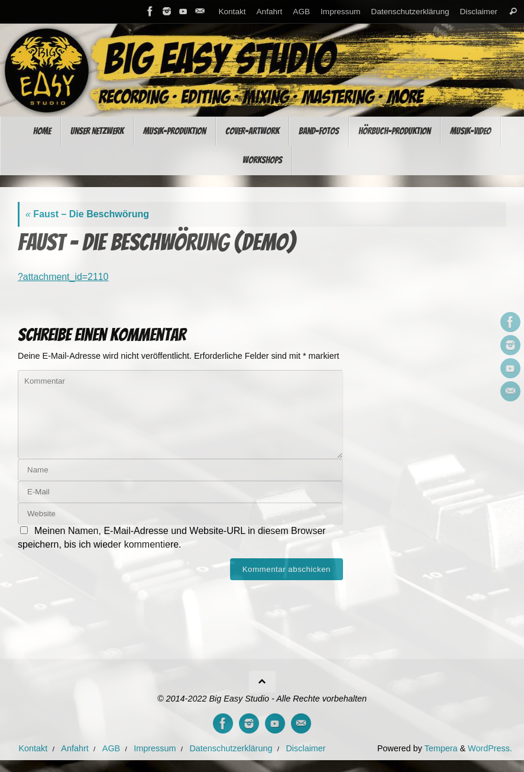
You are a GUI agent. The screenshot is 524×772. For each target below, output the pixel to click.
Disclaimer (478, 11)
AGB (301, 11)
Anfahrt (270, 11)
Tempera (440, 748)
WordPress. (490, 748)
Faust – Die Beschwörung (87, 214)
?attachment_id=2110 (63, 277)
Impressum (340, 11)
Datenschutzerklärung (410, 11)
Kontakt (231, 11)
